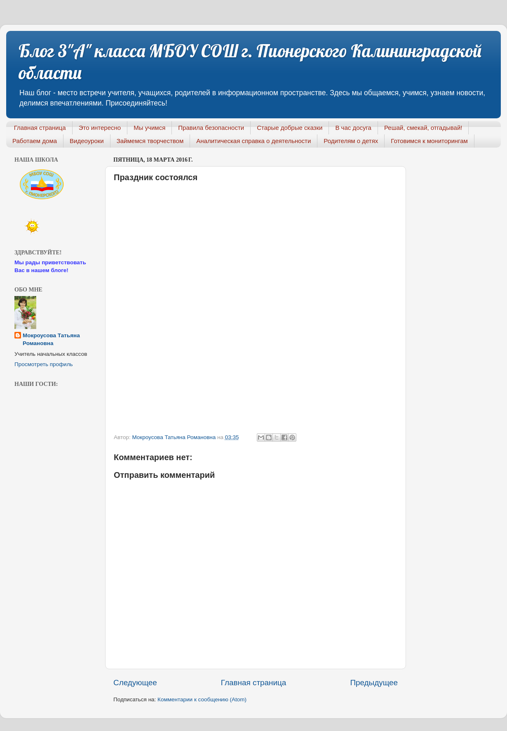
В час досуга (353, 127)
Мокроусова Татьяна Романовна (174, 437)
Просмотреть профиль (43, 364)
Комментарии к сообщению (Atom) (201, 699)
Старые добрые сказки (289, 127)
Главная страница (40, 127)
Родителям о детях (351, 140)
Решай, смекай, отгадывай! (423, 127)
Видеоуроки (87, 140)
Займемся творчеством (150, 140)
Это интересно (100, 127)
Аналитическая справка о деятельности (253, 140)
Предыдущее (374, 682)
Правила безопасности (211, 127)
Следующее (135, 682)
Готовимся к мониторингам (429, 140)
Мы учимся (149, 127)
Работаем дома (34, 140)
